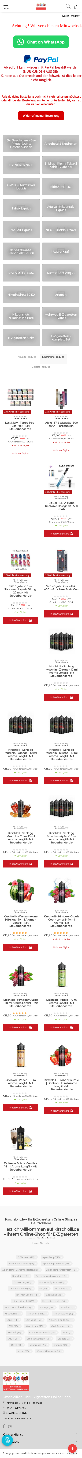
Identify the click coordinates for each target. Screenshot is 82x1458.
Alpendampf (51, 1257)
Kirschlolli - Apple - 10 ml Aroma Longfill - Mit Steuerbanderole (61, 1003)
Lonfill (12, 1319)
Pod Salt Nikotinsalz (41, 1332)
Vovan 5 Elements (48, 1351)
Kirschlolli (12, 1313)
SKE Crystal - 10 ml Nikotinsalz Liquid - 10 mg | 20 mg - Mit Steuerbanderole (20, 591)
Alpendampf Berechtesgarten (20, 1269)
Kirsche (67, 1307)
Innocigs (46, 1307)
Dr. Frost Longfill (26, 1294)
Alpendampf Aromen (55, 1263)
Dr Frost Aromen (20, 1288)
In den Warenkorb (61, 533)
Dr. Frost (61, 1288)
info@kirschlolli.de (16, 1413)
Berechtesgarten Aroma (50, 1276)
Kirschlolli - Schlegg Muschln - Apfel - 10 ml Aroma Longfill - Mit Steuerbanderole (61, 838)
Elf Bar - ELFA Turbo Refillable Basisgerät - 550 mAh (61, 506)
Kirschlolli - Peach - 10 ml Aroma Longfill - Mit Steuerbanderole (20, 1083)
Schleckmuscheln (38, 1338)
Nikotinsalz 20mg (60, 1319)
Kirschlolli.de (36, 1313)
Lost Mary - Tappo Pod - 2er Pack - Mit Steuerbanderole (20, 426)
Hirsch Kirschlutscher (18, 1307)
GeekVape (53, 1294)
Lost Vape (33, 1319)
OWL (13, 1326)
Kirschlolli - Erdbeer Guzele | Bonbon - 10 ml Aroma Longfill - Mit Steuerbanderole (61, 1085)
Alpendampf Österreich (60, 1269)
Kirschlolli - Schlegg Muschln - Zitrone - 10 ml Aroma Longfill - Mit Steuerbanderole (61, 671)
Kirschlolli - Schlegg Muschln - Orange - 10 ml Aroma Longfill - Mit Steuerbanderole (21, 754)
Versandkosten (20, 418)
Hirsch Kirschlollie (53, 1301)
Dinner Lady (22, 1282)
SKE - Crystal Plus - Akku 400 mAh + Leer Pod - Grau (61, 588)
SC (66, 1332)
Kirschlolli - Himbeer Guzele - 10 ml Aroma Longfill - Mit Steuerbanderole (20, 1003)
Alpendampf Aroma (21, 1263)
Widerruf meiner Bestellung (41, 116)
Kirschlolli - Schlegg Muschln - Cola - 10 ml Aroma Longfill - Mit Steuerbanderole (20, 838)
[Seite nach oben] (72, 1448)
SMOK (13, 1338)
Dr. (43, 1288)
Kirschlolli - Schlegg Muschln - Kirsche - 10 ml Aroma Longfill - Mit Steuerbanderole (61, 754)
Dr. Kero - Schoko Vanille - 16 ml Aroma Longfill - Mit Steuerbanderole (20, 1166)
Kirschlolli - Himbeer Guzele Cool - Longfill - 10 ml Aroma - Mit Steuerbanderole (61, 921)
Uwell (16, 1344)
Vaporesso (38, 1344)
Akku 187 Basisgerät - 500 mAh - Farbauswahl (61, 424)
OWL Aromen (60, 1326)
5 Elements (26, 1257)
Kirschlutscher (63, 1313)
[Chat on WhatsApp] (41, 41)
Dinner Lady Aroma (51, 1282)
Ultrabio (64, 1338)
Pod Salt (14, 1332)
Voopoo (60, 1344)
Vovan (23, 1351)
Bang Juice (19, 1276)
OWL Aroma (34, 1326)
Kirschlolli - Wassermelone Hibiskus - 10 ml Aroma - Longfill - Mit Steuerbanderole (21, 921)
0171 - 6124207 (71, 16)
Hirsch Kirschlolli (23, 1301)
